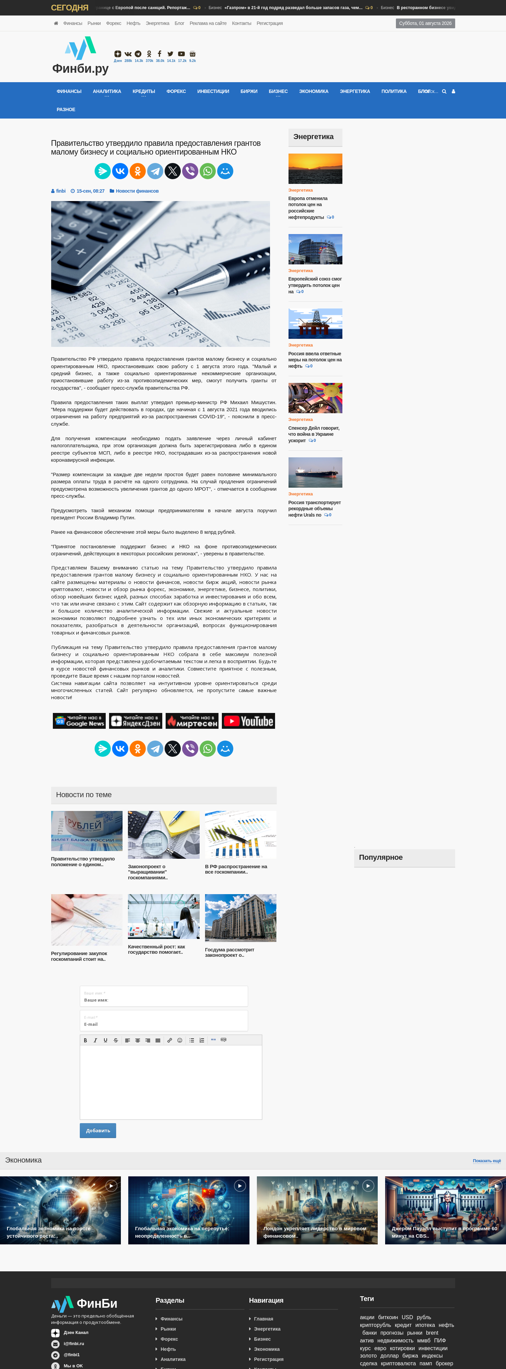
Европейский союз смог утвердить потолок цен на (315, 285)
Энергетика (157, 23)
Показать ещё (487, 1161)
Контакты (241, 23)
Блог (179, 23)
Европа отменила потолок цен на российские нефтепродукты (308, 208)
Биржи (249, 91)
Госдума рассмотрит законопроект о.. (229, 952)
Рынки (94, 23)
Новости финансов (137, 191)
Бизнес (117, 8)
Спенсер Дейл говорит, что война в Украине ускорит (314, 434)
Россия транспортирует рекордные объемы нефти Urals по (315, 509)
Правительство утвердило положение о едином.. (83, 861)
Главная (263, 1319)
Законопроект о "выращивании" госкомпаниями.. (148, 871)
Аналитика (173, 1359)
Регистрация (269, 23)
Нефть (133, 23)
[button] (85, 1040)
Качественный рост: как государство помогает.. (156, 949)
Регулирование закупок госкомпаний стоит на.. (79, 956)
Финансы (72, 23)
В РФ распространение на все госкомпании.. (236, 869)
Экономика (314, 91)
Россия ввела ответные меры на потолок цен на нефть (315, 360)
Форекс (113, 23)
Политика (394, 91)
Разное (66, 109)
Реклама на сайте (208, 23)
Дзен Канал (76, 1332)
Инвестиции (213, 91)
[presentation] (85, 1040)
